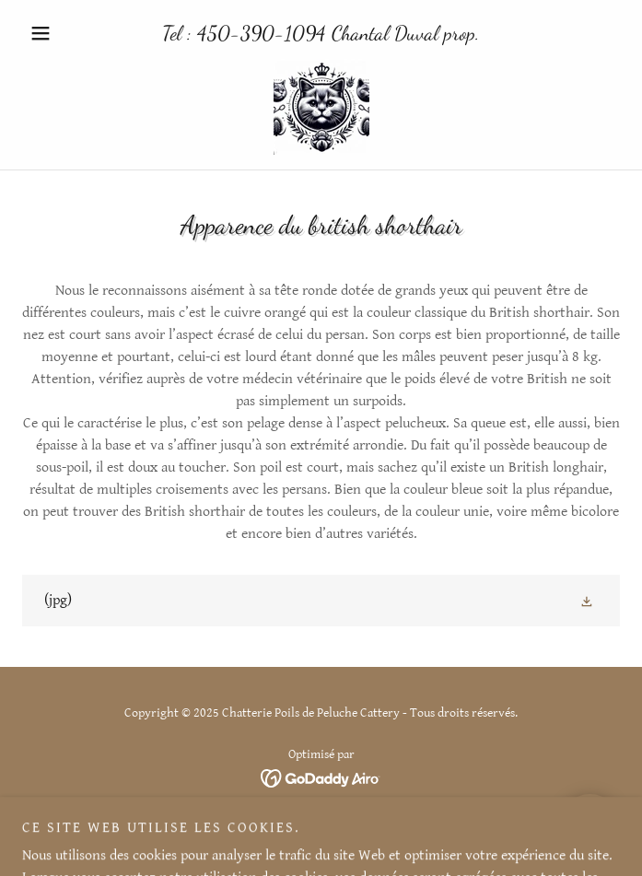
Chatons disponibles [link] (321, 828)
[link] (321, 107)
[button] (66, 33)
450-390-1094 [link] (261, 33)
